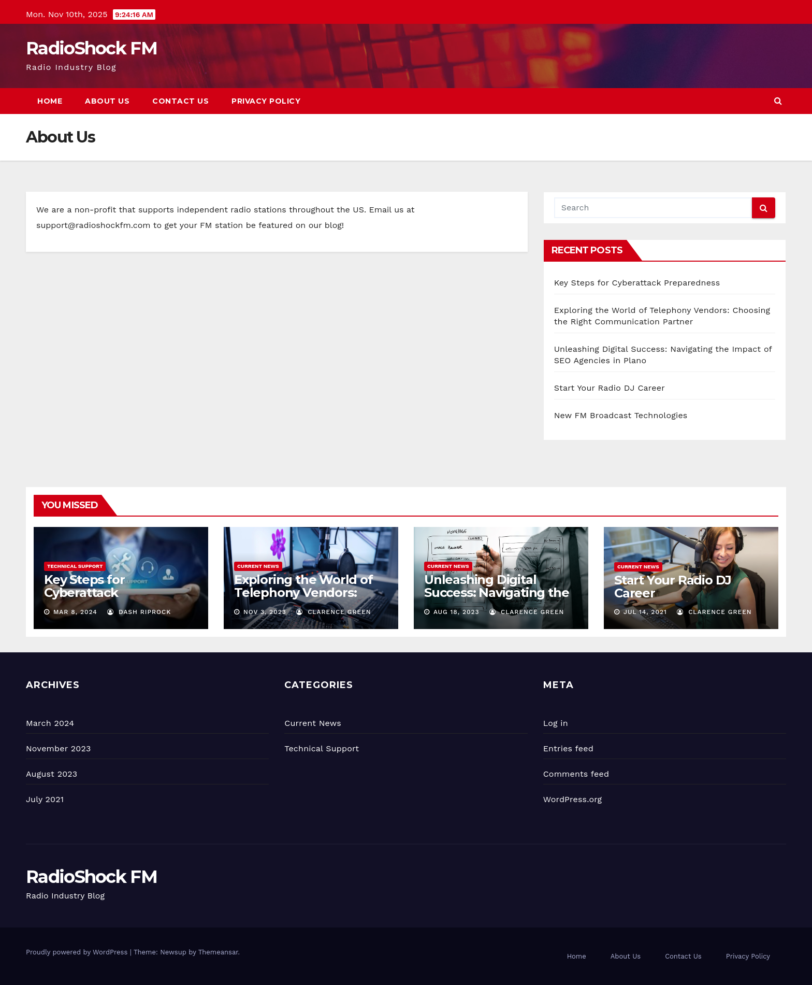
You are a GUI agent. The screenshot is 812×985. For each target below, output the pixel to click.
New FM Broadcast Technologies (621, 415)
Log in (555, 723)
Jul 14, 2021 (645, 612)
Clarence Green (333, 612)
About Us (107, 101)
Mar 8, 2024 (75, 612)
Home (49, 101)
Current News (258, 566)
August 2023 (51, 774)
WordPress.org (572, 799)
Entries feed (568, 748)
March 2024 (50, 723)
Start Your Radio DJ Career (609, 388)
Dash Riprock (139, 612)
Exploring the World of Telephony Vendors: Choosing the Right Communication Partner (308, 599)
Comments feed (576, 774)
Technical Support (75, 566)
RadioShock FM (91, 48)
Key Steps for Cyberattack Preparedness (637, 283)
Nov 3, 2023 (264, 612)
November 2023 (58, 748)
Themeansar (218, 952)
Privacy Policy (265, 101)
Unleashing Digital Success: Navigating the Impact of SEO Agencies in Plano (497, 599)
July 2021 (45, 799)
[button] (778, 101)
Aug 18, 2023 (456, 612)
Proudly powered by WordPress (78, 952)
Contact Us (180, 101)
